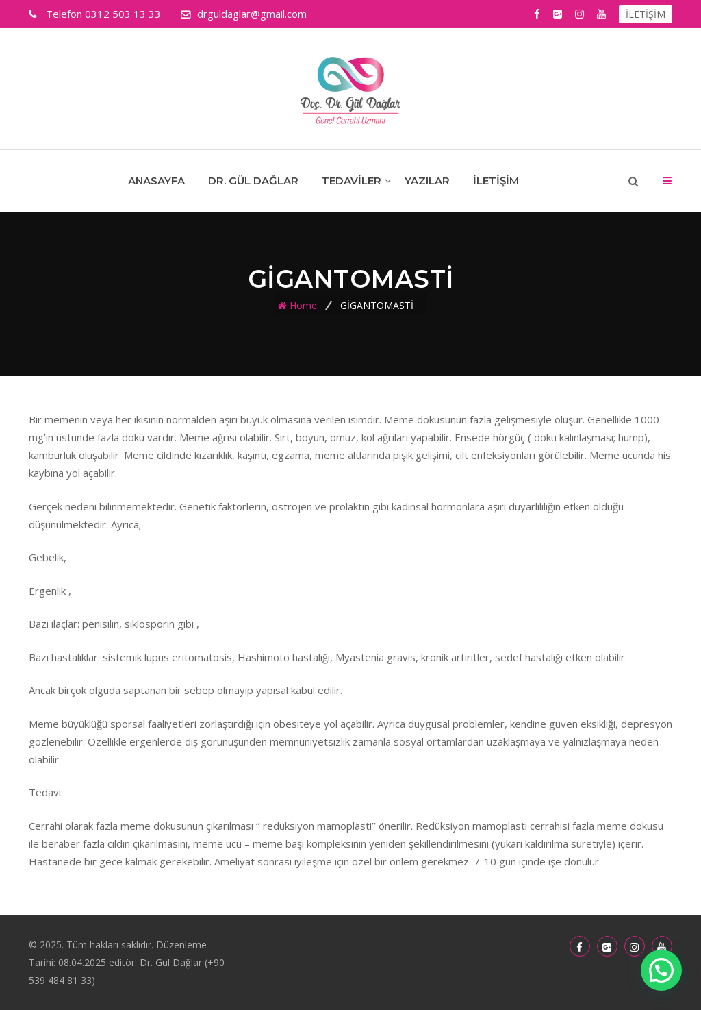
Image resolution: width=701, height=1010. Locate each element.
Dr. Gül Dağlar (253, 180)
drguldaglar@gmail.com (252, 14)
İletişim (496, 180)
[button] (661, 970)
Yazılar (427, 180)
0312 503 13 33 (102, 14)
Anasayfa (156, 180)
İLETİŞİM (645, 14)
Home (303, 305)
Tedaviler (351, 180)
